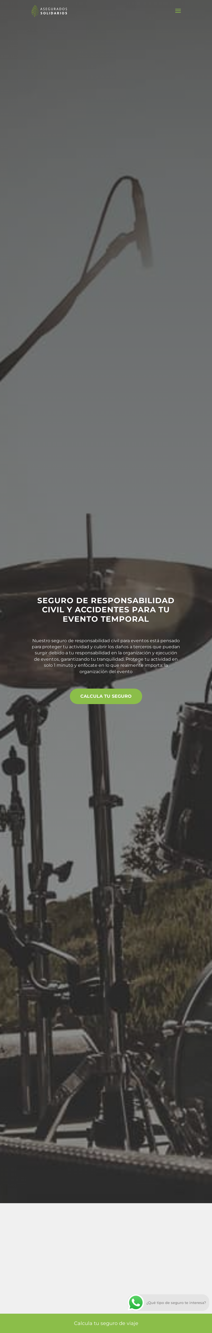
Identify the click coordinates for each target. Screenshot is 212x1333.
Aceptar (101, 1265)
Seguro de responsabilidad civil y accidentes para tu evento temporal (105, 608)
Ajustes (172, 1265)
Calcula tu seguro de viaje (106, 1323)
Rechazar (137, 1265)
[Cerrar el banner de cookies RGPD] (195, 1266)
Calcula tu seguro (106, 697)
